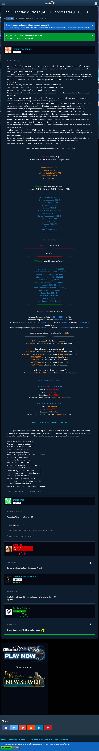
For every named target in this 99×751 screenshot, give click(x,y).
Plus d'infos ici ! (84, 28)
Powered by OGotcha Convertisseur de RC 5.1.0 (49, 423)
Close (16, 748)
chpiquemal (39, 530)
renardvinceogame (25, 18)
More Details (6, 748)
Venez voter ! (30, 38)
